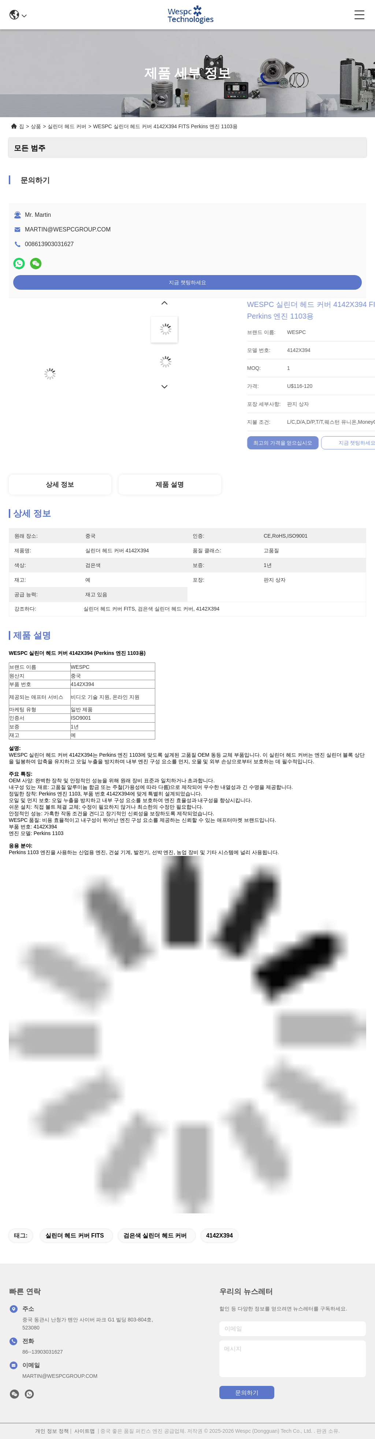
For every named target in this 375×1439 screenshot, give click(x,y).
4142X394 (219, 1235)
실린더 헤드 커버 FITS (74, 1235)
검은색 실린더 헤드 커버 (155, 1235)
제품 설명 (170, 484)
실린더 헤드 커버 (67, 126)
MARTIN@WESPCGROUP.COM (68, 229)
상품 (36, 126)
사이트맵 (84, 1431)
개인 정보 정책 (52, 1431)
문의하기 (247, 1393)
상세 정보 (60, 484)
